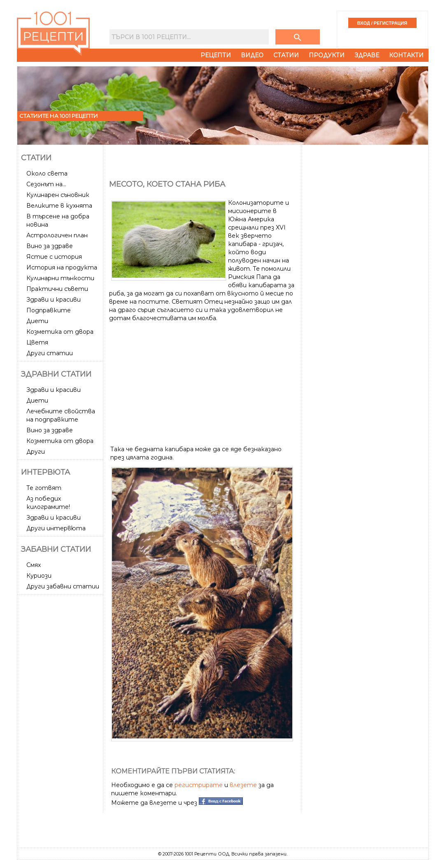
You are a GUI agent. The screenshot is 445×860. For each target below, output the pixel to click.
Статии (286, 55)
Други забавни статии (62, 586)
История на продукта (61, 267)
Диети (37, 321)
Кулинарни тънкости (60, 278)
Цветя (37, 342)
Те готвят (43, 488)
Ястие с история (54, 256)
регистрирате (199, 785)
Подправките (48, 310)
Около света (47, 173)
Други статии (49, 353)
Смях (33, 565)
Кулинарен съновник (57, 195)
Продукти (327, 55)
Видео (252, 55)
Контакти (406, 55)
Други (35, 451)
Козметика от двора (59, 331)
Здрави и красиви (53, 299)
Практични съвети (57, 289)
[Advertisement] (60, 721)
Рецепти (215, 55)
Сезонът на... (46, 184)
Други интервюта (56, 528)
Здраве (366, 55)
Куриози (38, 575)
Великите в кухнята (59, 205)
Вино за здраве (49, 246)
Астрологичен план (57, 235)
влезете (243, 785)
